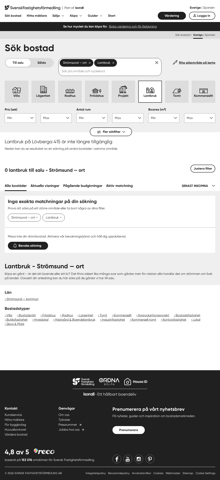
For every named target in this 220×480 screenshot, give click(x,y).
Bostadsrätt (27, 315)
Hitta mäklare (37, 16)
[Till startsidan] (44, 8)
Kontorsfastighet (174, 319)
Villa (9, 315)
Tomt (103, 315)
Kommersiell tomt (144, 319)
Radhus (67, 315)
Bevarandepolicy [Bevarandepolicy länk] (119, 473)
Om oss (63, 415)
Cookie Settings (205, 473)
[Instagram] (139, 459)
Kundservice (13, 415)
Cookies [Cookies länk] (158, 473)
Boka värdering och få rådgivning (133, 26)
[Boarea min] (163, 118)
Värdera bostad (16, 434)
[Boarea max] (199, 118)
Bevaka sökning (28, 244)
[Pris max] (56, 118)
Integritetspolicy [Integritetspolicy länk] (96, 473)
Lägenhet (86, 315)
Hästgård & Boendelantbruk (75, 319)
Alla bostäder (16, 186)
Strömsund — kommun (22, 299)
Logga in (203, 16)
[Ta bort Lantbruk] (60, 218)
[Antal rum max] (127, 118)
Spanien (209, 7)
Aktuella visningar (45, 186)
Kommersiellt (123, 315)
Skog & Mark (15, 324)
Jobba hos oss (69, 429)
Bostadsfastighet (188, 315)
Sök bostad (13, 16)
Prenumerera (128, 430)
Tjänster (64, 420)
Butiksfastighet (17, 319)
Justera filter (203, 168)
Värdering (172, 16)
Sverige (195, 7)
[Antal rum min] (92, 118)
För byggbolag (15, 424)
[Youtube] (127, 459)
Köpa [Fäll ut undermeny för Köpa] (74, 16)
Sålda (41, 63)
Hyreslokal (41, 319)
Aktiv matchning (119, 186)
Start (111, 16)
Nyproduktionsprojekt (153, 315)
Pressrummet (67, 424)
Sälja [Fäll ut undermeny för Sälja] (56, 16)
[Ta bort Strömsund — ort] (36, 218)
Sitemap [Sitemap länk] (188, 473)
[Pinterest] (150, 459)
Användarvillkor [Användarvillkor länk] (142, 473)
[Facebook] (116, 459)
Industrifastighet (113, 319)
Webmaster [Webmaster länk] (173, 473)
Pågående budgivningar (82, 186)
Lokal (196, 319)
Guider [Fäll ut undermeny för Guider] (93, 16)
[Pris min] (20, 118)
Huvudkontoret (15, 429)
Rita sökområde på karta (197, 63)
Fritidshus (49, 315)
